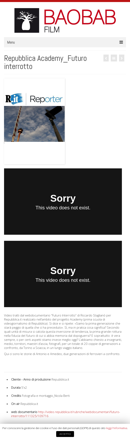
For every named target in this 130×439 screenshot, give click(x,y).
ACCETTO (65, 434)
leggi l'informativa (116, 428)
